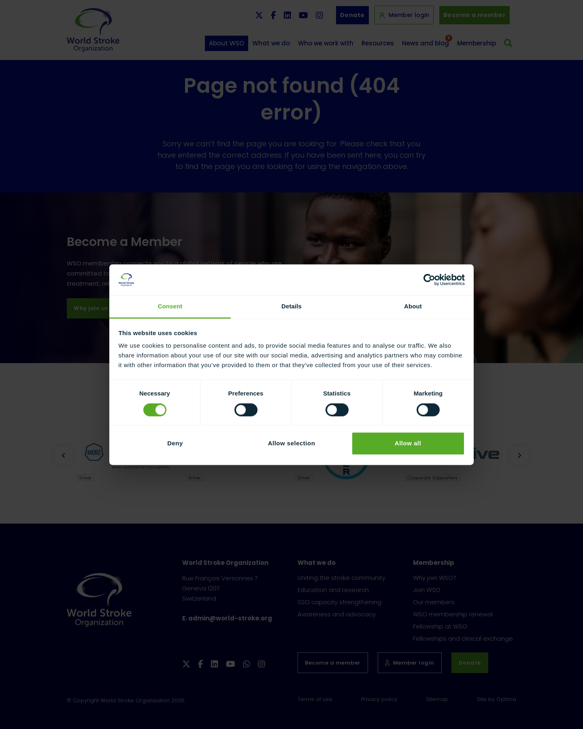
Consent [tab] (170, 306)
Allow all (408, 443)
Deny (175, 443)
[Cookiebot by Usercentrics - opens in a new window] (429, 280)
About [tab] (413, 306)
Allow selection (291, 443)
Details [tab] (291, 306)
